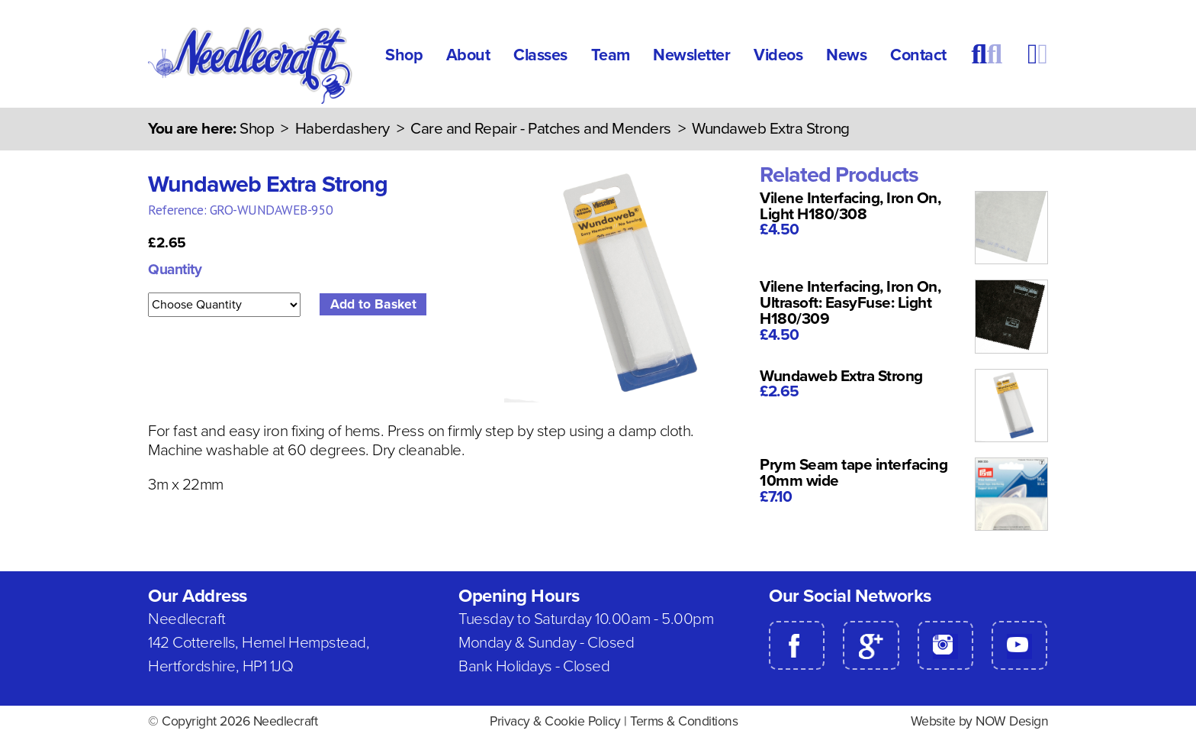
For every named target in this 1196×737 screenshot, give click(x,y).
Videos (778, 55)
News (846, 55)
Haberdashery (342, 128)
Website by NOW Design (980, 721)
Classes (540, 55)
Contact (918, 55)
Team (610, 55)
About (468, 55)
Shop (404, 55)
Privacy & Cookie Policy (555, 721)
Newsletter (691, 55)
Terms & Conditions (684, 721)
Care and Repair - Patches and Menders (540, 128)
